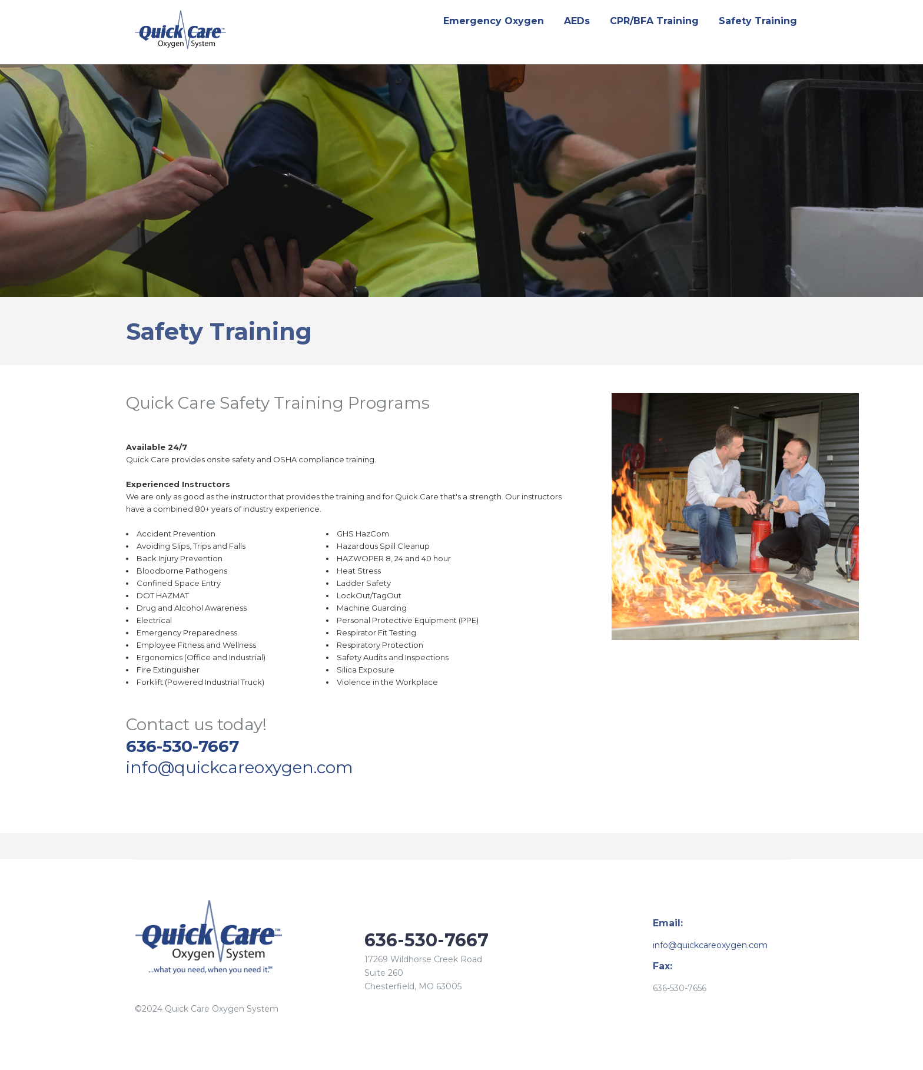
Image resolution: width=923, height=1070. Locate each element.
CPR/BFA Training (654, 20)
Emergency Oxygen (493, 20)
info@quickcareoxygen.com (239, 767)
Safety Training (758, 20)
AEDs (577, 20)
